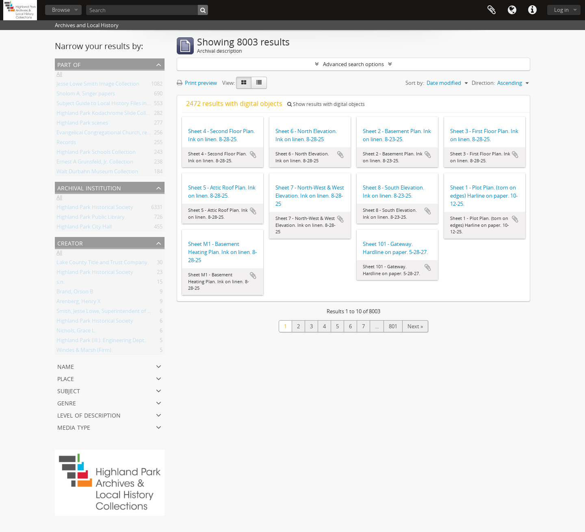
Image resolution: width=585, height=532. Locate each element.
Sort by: (414, 82)
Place (65, 378)
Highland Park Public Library (90, 218)
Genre (66, 402)
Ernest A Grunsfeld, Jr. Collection (94, 163)
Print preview (197, 82)
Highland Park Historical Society (94, 208)
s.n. (60, 283)
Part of (68, 63)
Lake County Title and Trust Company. (102, 263)
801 (393, 326)
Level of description (89, 414)
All (59, 75)
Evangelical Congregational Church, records (108, 134)
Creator (70, 242)
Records (66, 143)
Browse (61, 9)
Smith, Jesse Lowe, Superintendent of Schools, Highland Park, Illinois (138, 312)
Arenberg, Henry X (78, 302)
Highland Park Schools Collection (96, 153)
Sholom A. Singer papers (85, 95)
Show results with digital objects (326, 104)
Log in (561, 9)
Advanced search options (353, 64)
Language (512, 10)
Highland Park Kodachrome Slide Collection (108, 114)
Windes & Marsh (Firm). (84, 351)
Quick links (532, 10)
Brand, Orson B (74, 293)
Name (65, 365)
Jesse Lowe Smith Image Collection (97, 85)
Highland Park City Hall (84, 228)
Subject (68, 390)
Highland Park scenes (82, 124)
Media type (73, 426)
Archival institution (89, 187)
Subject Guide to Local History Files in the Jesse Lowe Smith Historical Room (147, 104)
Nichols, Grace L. (76, 332)
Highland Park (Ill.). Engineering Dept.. (101, 341)
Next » (415, 326)
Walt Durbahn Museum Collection (97, 173)
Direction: (483, 82)
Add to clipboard (253, 155)
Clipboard (491, 10)
